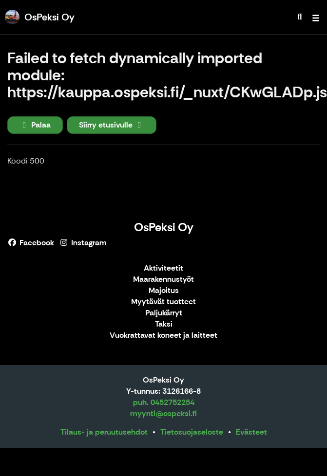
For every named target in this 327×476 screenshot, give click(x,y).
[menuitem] (300, 17)
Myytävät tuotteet (163, 302)
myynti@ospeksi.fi (163, 413)
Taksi (164, 324)
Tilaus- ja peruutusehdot (104, 432)
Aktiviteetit (163, 268)
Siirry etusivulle (111, 125)
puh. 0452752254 (163, 402)
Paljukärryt (163, 313)
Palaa (35, 125)
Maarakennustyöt (163, 279)
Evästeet (251, 432)
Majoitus (164, 290)
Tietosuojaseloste (191, 432)
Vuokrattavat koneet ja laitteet (163, 335)
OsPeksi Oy (163, 227)
